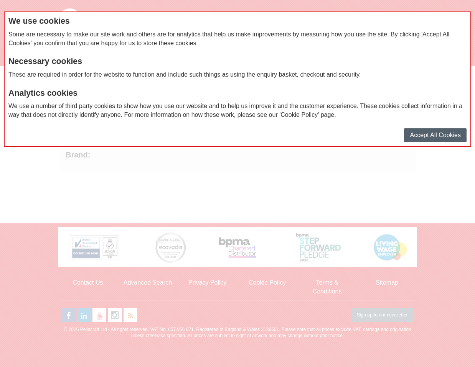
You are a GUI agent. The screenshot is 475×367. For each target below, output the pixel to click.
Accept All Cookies (435, 135)
